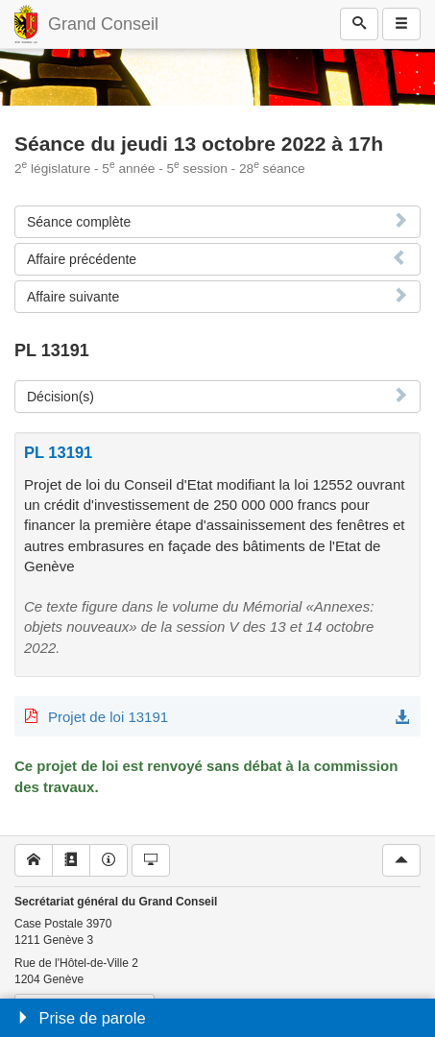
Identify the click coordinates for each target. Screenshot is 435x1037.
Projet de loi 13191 (108, 717)
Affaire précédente (81, 259)
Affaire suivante (73, 296)
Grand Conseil (103, 24)
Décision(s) (60, 396)
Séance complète (79, 221)
